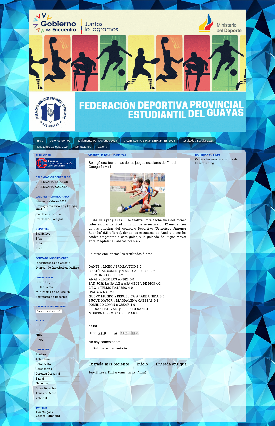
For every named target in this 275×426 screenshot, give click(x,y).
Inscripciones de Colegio (53, 263)
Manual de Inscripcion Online (57, 268)
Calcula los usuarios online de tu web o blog (216, 161)
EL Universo (44, 287)
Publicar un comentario (110, 349)
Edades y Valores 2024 (51, 202)
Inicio (39, 140)
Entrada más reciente (108, 364)
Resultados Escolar (48, 215)
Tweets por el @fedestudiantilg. (48, 414)
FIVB (39, 249)
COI (38, 325)
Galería (102, 146)
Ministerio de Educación (53, 292)
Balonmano (44, 369)
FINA (39, 340)
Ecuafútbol (43, 234)
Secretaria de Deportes (51, 297)
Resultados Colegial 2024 (52, 146)
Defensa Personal (48, 374)
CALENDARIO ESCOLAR (52, 182)
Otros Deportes (46, 389)
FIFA (39, 244)
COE (38, 330)
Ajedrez (41, 355)
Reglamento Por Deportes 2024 (97, 140)
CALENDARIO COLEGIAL (52, 187)
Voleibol (41, 398)
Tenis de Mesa (46, 393)
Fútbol (40, 379)
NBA (39, 335)
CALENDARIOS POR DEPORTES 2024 (149, 140)
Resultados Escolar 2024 (198, 140)
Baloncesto (43, 364)
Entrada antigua (171, 364)
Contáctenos (83, 146)
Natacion (42, 384)
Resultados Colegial (49, 219)
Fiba (39, 239)
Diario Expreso (46, 282)
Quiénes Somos (60, 140)
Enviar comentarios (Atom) (127, 373)
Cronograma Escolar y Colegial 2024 (57, 208)
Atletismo (43, 359)
